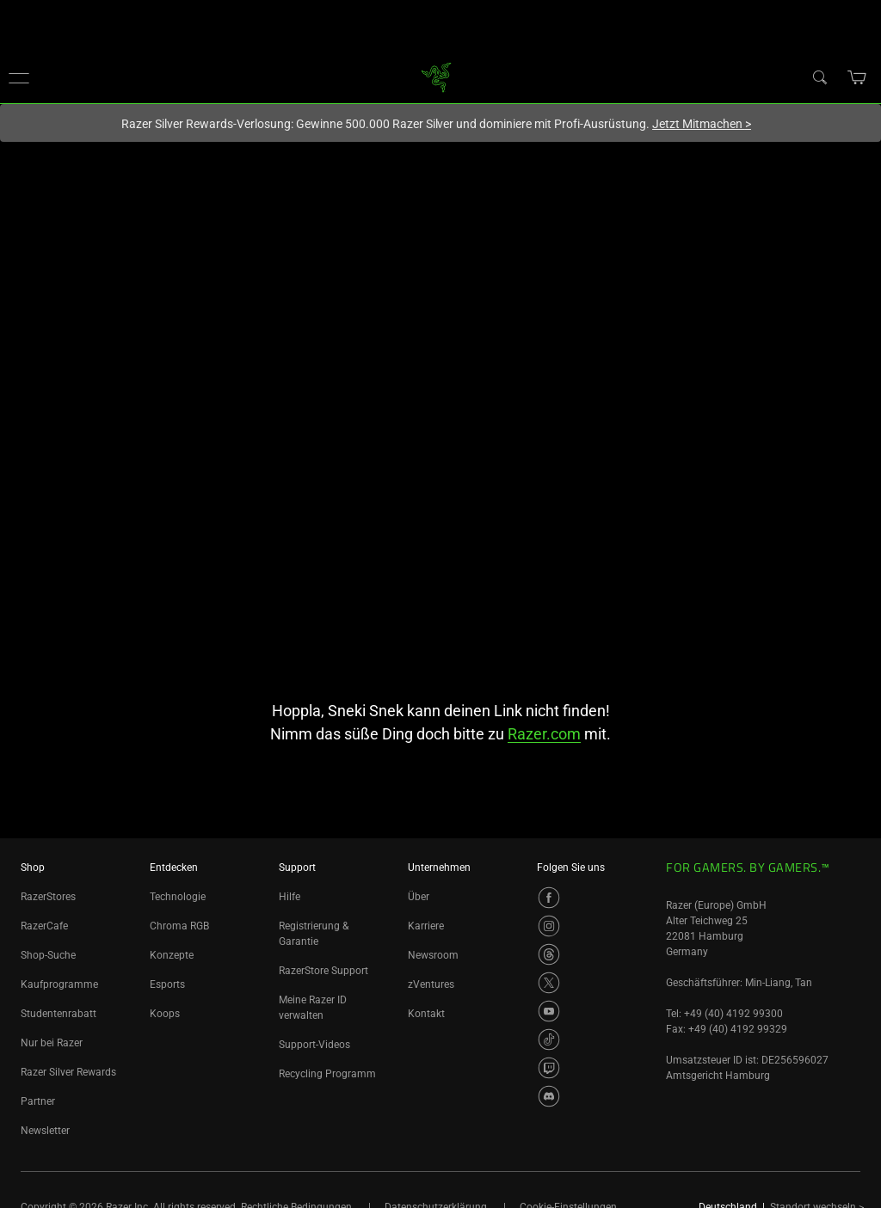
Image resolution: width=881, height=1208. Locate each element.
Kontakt (426, 1014)
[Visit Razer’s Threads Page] (549, 954)
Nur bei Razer (52, 1043)
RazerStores (48, 897)
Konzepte (172, 955)
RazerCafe (44, 926)
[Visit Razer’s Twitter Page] (549, 983)
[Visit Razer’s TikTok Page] (549, 1039)
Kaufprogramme (59, 984)
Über (418, 897)
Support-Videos (314, 1045)
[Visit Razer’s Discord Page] (549, 1096)
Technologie (178, 897)
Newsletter (45, 1131)
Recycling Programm (327, 1074)
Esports (167, 984)
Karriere (426, 926)
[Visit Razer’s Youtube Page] (549, 1011)
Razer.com (544, 734)
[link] (437, 76)
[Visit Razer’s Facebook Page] (549, 898)
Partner (38, 1101)
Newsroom (433, 955)
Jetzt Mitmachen (701, 124)
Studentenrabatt (58, 1014)
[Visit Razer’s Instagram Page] (549, 926)
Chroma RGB (179, 926)
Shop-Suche (48, 955)
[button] (19, 77)
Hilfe (289, 897)
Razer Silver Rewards (68, 1072)
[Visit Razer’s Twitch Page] (549, 1068)
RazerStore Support (323, 971)
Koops (165, 1014)
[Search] (819, 76)
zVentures (431, 984)
